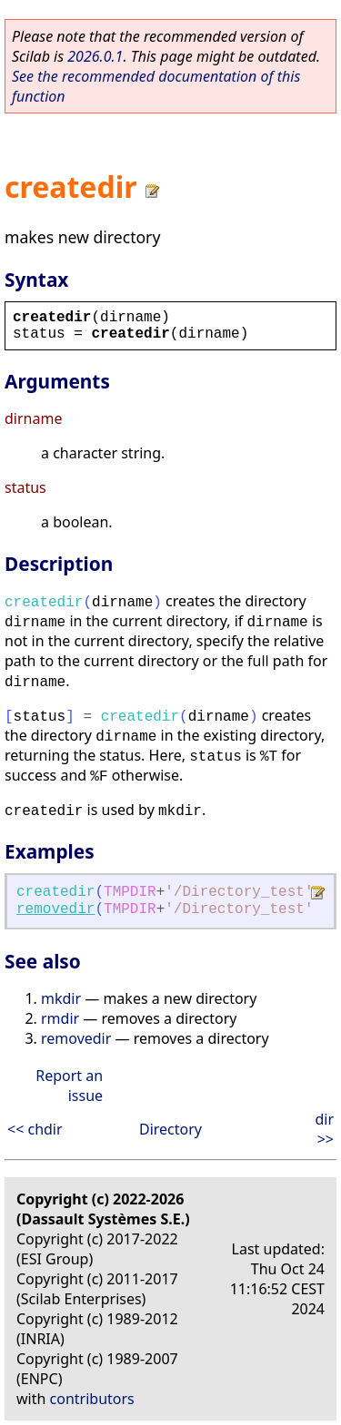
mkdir (61, 998)
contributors (92, 1399)
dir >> (324, 1129)
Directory (170, 1129)
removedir (55, 909)
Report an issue (69, 1086)
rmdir (60, 1018)
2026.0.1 (95, 56)
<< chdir (35, 1129)
